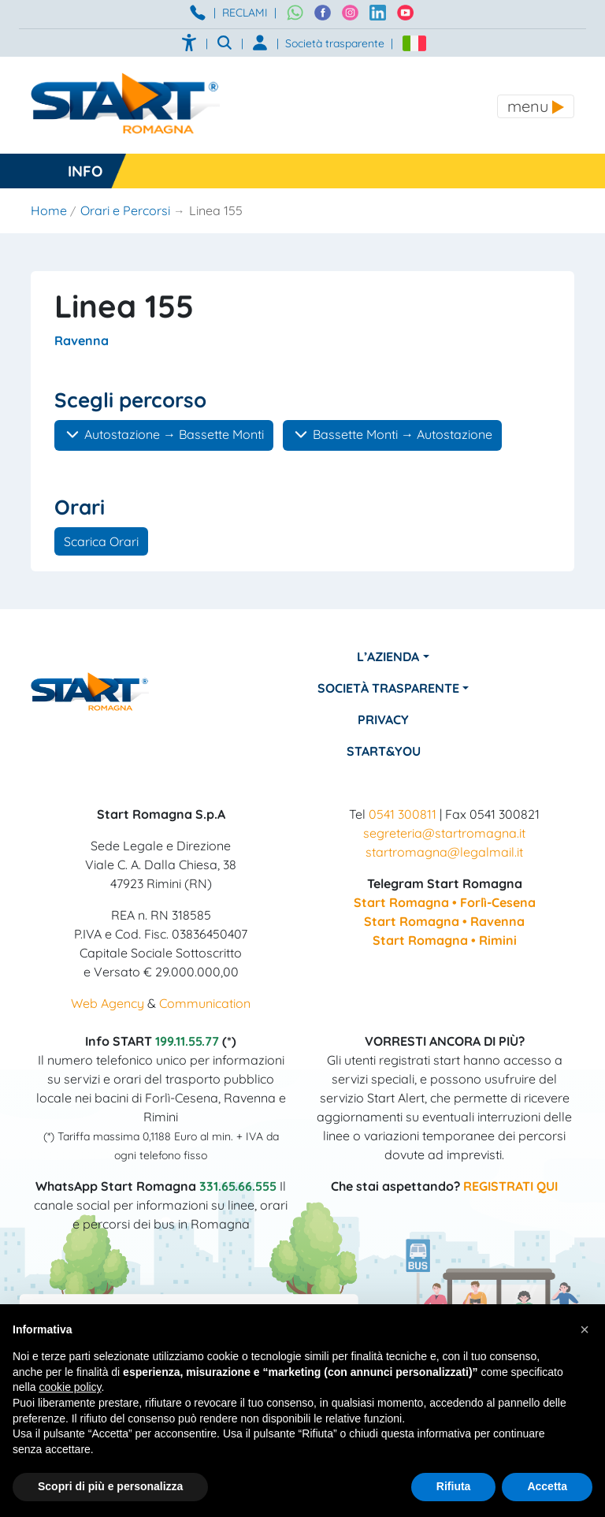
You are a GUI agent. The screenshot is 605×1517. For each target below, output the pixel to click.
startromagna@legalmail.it (444, 852)
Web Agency (107, 1003)
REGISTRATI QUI (510, 1186)
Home (49, 210)
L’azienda (388, 656)
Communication (205, 1003)
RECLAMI (245, 13)
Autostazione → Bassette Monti (164, 434)
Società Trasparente (388, 688)
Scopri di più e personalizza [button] (110, 1486)
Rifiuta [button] (453, 1486)
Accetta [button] (547, 1486)
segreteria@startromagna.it (444, 833)
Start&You (384, 751)
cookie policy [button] (70, 1387)
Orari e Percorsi (125, 210)
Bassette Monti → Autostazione (392, 434)
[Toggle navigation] (535, 106)
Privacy (383, 719)
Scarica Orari (101, 541)
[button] (584, 1329)
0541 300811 (402, 814)
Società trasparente (334, 43)
